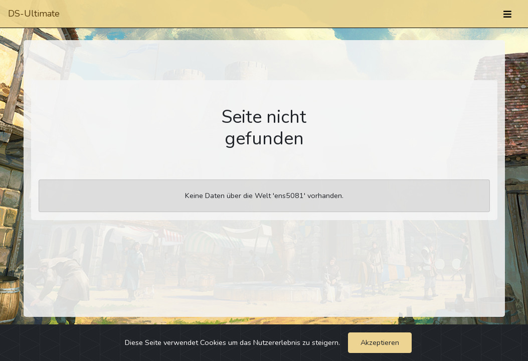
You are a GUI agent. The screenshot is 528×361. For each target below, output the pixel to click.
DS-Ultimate (34, 14)
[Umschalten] (507, 14)
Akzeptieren (380, 342)
